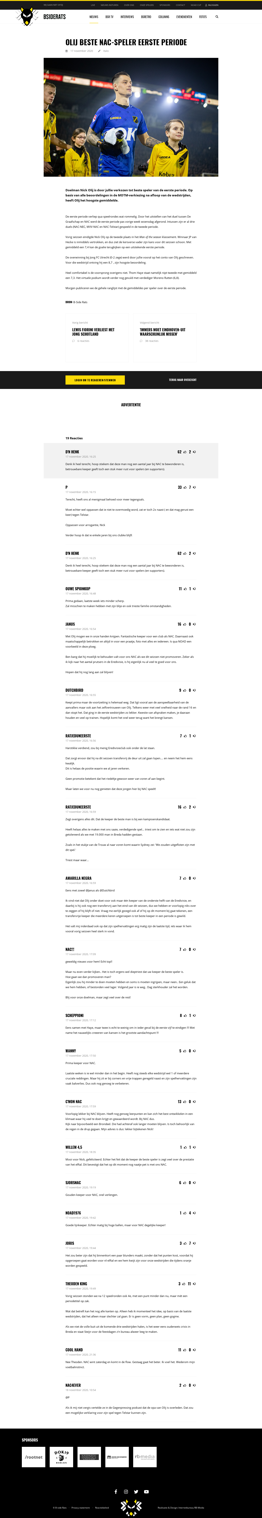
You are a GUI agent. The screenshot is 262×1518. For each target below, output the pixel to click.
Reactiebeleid (102, 1495)
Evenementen (184, 17)
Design (173, 1495)
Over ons (129, 5)
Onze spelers (147, 5)
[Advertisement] (132, 407)
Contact (180, 5)
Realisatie (163, 1495)
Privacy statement (81, 1495)
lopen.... (158, 746)
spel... (140, 817)
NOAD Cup (196, 5)
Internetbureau (186, 1495)
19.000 (99, 822)
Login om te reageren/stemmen (95, 368)
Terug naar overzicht (182, 368)
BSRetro (146, 17)
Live (93, 5)
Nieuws (94, 17)
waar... (84, 848)
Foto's (203, 17)
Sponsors (165, 5)
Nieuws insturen (109, 5)
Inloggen (213, 5)
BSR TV (109, 17)
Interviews (127, 17)
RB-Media (199, 1495)
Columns (163, 17)
